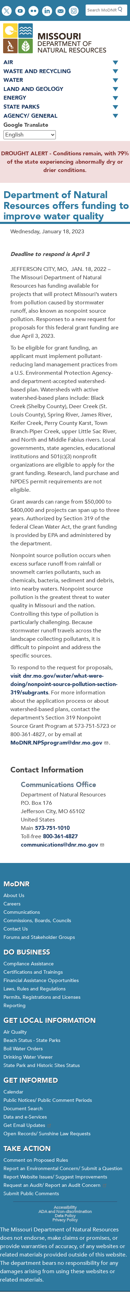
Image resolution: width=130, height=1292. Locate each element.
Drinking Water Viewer (28, 1057)
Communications (21, 912)
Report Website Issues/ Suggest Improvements (55, 1177)
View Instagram (74, 11)
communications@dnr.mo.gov (63, 845)
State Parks (63, 107)
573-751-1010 (52, 828)
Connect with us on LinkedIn (48, 11)
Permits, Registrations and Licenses (41, 997)
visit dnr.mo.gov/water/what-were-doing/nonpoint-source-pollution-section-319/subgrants (64, 684)
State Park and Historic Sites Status (41, 1065)
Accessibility (65, 1207)
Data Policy (65, 1216)
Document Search (23, 1108)
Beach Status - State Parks (31, 1040)
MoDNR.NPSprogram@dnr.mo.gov (59, 743)
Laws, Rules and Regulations (34, 989)
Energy (63, 98)
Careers (11, 904)
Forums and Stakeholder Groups (39, 937)
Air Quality (15, 1032)
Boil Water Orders (23, 1048)
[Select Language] (29, 134)
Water (63, 80)
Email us (61, 11)
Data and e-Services (25, 1117)
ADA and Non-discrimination (65, 1211)
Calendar (13, 1092)
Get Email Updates (27, 1125)
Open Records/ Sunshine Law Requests (46, 1133)
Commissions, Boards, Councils (37, 920)
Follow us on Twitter (8, 11)
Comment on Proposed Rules (35, 1160)
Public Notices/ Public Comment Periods (47, 1100)
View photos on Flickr (34, 11)
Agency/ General (63, 116)
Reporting (14, 1005)
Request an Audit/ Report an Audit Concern (55, 1185)
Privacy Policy (65, 1220)
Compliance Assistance (28, 963)
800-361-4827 (60, 836)
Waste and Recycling (63, 71)
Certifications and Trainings (33, 972)
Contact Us (15, 929)
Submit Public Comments (31, 1193)
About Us (13, 895)
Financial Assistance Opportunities (41, 980)
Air (63, 62)
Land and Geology (63, 89)
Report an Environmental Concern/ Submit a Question (62, 1168)
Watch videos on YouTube (21, 11)
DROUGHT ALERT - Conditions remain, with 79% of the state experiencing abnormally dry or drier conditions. (65, 162)
